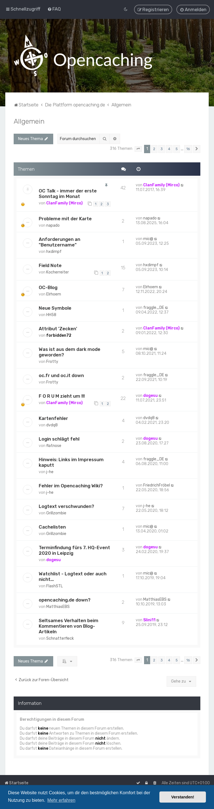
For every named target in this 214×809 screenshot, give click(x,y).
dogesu (150, 395)
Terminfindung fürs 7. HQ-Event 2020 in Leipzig (74, 550)
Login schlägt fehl (59, 438)
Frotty (52, 361)
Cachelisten (52, 526)
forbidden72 (58, 335)
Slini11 (149, 619)
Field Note (50, 265)
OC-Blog (48, 287)
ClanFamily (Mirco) (64, 203)
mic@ (148, 238)
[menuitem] (54, 9)
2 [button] (154, 148)
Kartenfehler (53, 418)
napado (53, 225)
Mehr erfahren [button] (61, 800)
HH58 (51, 314)
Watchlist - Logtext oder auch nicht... (72, 576)
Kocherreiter (57, 272)
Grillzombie (56, 512)
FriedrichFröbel (156, 485)
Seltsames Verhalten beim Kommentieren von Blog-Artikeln (68, 625)
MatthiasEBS (58, 606)
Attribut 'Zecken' (58, 328)
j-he (50, 471)
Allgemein (29, 121)
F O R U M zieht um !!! (62, 396)
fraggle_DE (153, 307)
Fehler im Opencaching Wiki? (71, 485)
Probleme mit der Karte (65, 218)
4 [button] (169, 148)
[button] (138, 148)
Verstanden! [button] (182, 797)
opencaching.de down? (65, 599)
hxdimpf (54, 251)
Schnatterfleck (60, 638)
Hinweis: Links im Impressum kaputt (71, 462)
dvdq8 (52, 424)
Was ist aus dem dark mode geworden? (69, 352)
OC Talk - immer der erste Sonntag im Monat (68, 193)
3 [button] (161, 148)
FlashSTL (54, 585)
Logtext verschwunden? (66, 506)
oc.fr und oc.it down (61, 375)
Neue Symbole (55, 308)
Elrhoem (53, 294)
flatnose (53, 445)
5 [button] (177, 148)
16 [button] (188, 148)
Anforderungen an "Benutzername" (59, 241)
